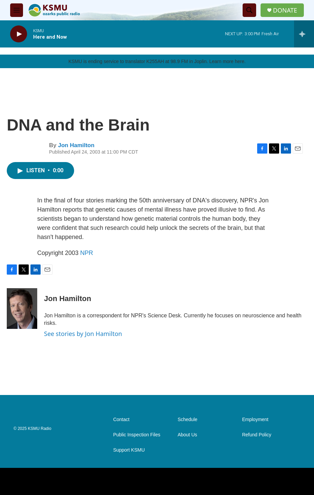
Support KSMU (128, 450)
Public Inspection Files (136, 434)
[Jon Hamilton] (22, 308)
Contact (121, 419)
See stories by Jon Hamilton (83, 334)
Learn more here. (227, 61)
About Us (187, 434)
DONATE (285, 10)
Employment (255, 419)
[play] (18, 34)
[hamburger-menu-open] (16, 10)
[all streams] (304, 33)
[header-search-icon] (249, 10)
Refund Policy (256, 434)
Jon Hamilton (76, 145)
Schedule (187, 419)
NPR (86, 253)
